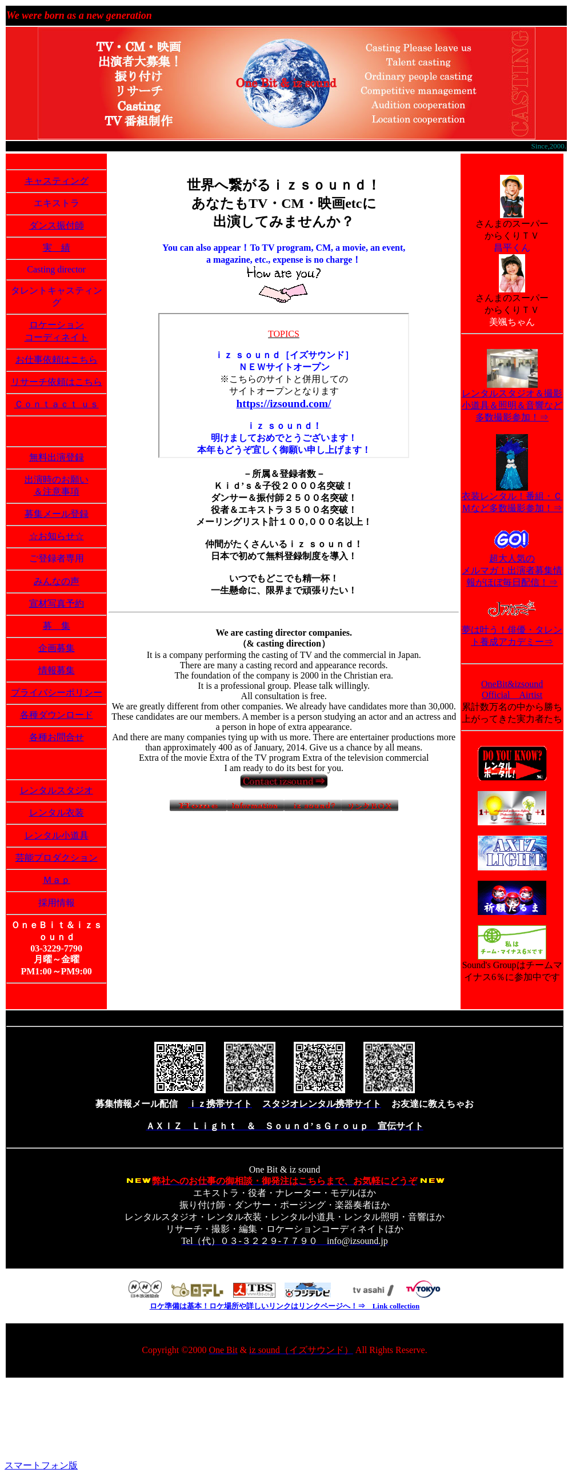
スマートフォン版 (41, 1465)
